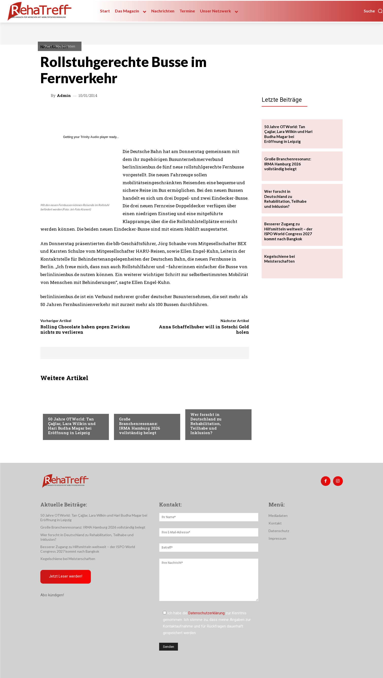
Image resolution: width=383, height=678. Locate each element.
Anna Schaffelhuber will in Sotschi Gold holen (204, 329)
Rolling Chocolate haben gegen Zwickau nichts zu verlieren (85, 329)
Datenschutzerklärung (206, 613)
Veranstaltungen (63, 408)
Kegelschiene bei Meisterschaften (279, 259)
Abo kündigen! (52, 595)
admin (64, 95)
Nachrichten (65, 46)
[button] (373, 11)
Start (48, 46)
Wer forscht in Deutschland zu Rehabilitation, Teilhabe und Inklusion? (206, 423)
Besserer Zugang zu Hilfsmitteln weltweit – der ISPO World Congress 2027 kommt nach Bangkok (288, 231)
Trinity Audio (89, 137)
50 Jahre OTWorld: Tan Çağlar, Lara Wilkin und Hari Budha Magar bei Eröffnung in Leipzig (72, 425)
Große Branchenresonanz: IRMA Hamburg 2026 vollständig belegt (139, 425)
